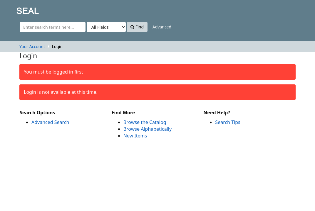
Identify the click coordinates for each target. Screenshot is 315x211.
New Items (135, 135)
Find (137, 27)
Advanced (162, 27)
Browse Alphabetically (147, 129)
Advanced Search (50, 122)
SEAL (16, 9)
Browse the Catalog (144, 122)
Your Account (32, 46)
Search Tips (227, 122)
